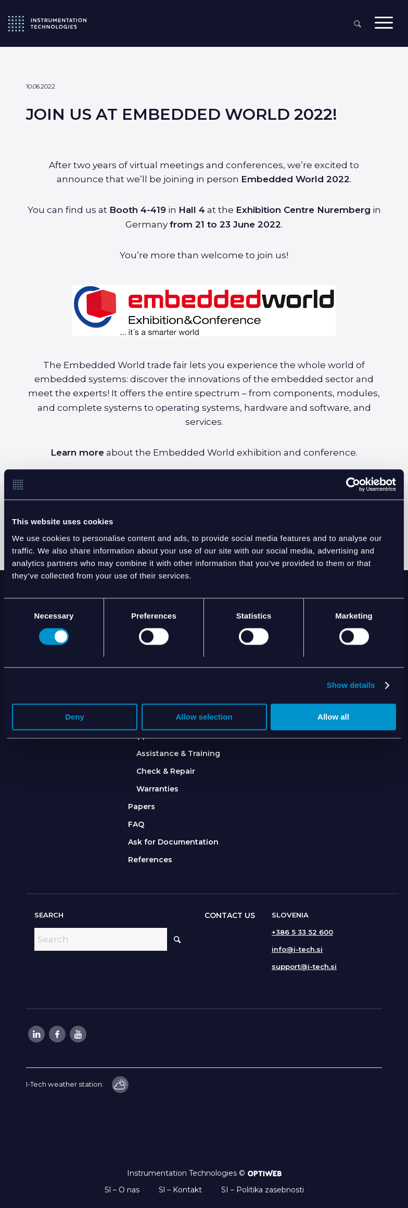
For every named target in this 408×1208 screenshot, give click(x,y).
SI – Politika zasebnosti (262, 1189)
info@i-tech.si (297, 949)
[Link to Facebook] (57, 1034)
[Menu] (384, 24)
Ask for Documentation (173, 842)
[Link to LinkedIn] (36, 1034)
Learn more (77, 452)
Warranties (157, 789)
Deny (74, 717)
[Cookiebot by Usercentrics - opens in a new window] (350, 485)
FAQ (136, 824)
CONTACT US (230, 915)
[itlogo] (47, 23)
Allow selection (203, 717)
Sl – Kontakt (180, 1189)
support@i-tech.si (304, 966)
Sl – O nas (122, 1189)
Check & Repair (165, 771)
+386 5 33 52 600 (302, 932)
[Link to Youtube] (77, 1034)
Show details (351, 686)
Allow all (333, 717)
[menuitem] (357, 24)
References (150, 859)
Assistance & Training (178, 753)
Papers (141, 806)
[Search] (357, 24)
